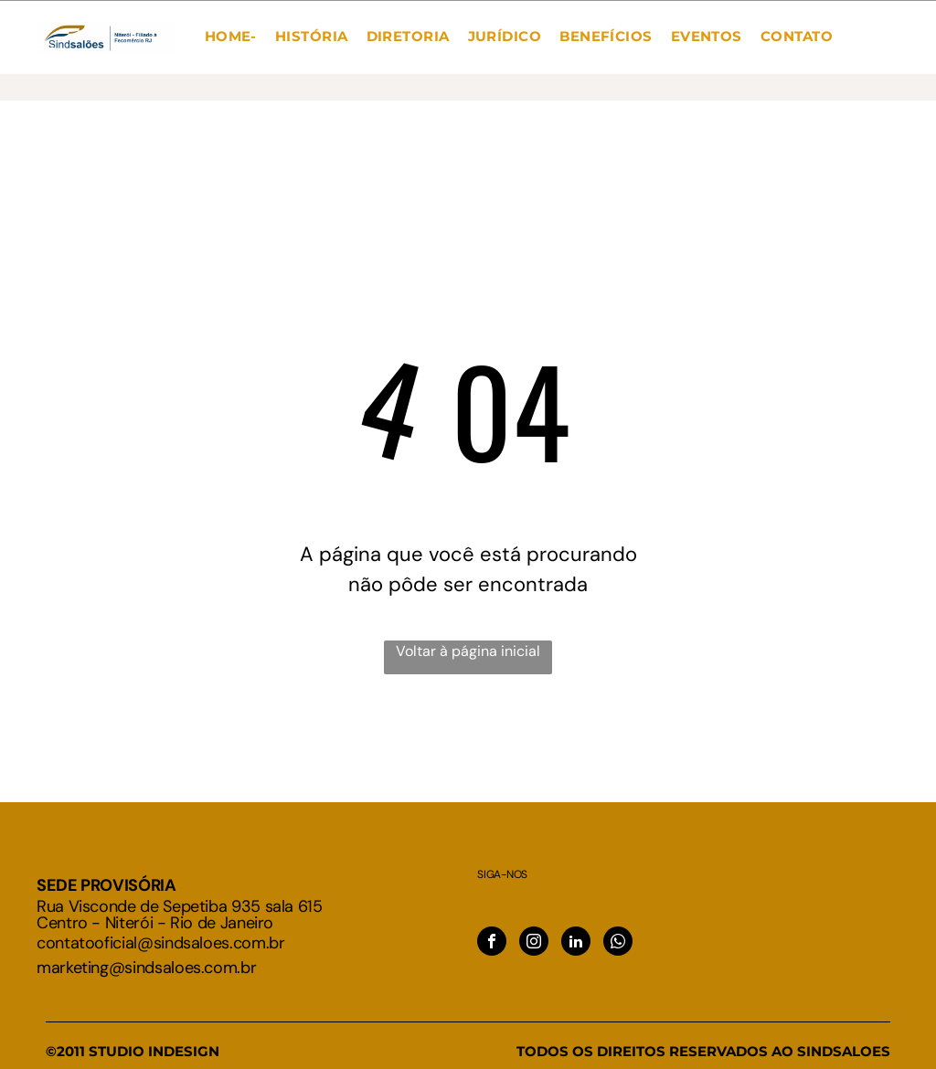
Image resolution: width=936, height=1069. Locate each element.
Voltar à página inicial (468, 651)
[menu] (40, 55)
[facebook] (491, 943)
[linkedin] (575, 943)
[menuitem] (231, 37)
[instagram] (533, 943)
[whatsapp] (618, 943)
